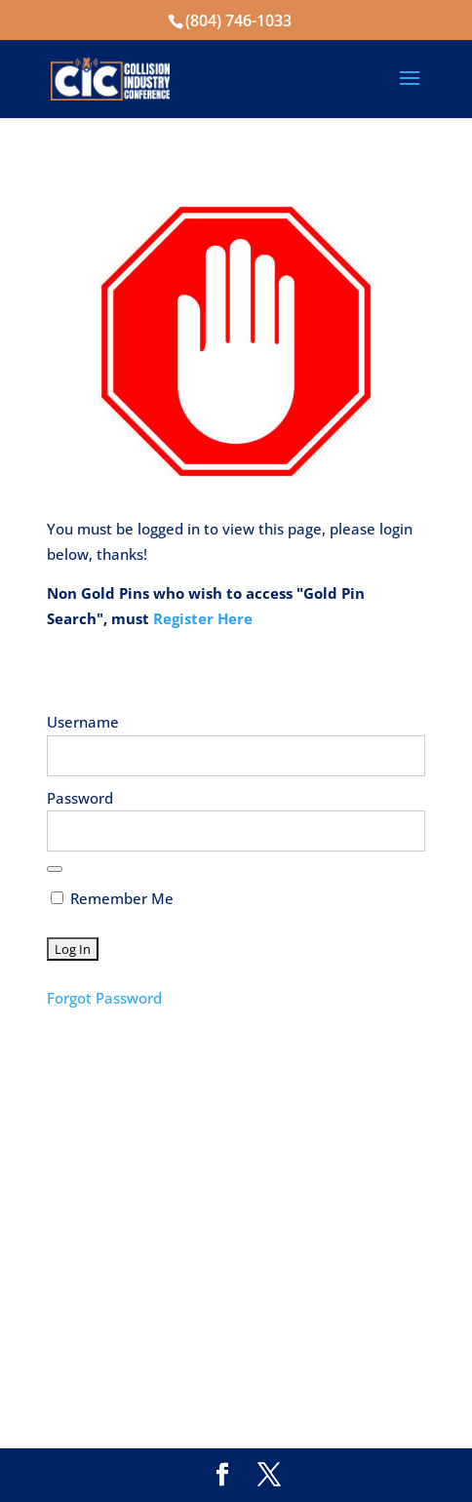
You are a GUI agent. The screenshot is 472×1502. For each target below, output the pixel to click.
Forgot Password (104, 998)
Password (80, 798)
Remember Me (112, 898)
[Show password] (54, 869)
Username (83, 721)
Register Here (203, 618)
